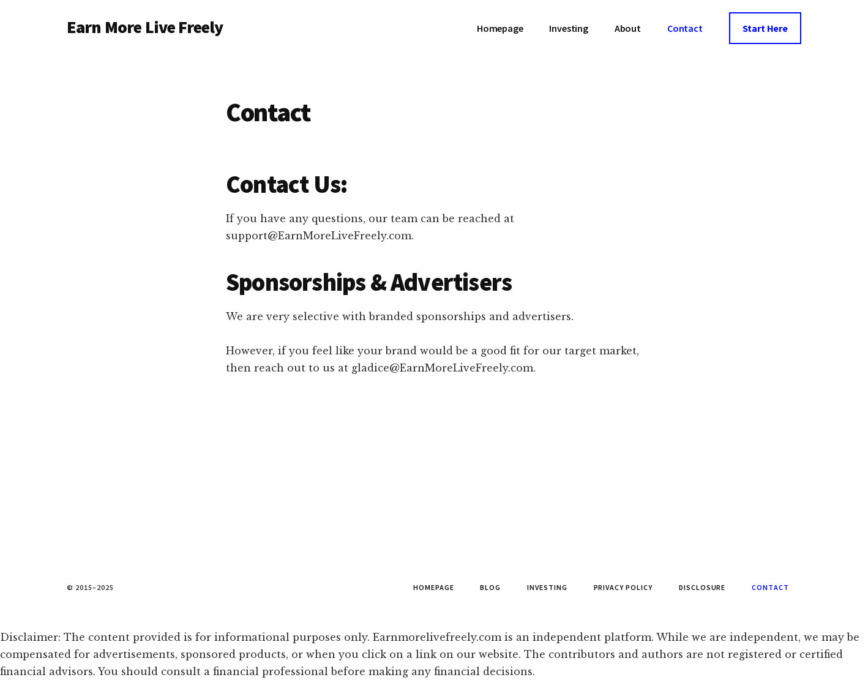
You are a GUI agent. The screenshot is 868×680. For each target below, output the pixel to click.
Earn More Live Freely (145, 27)
